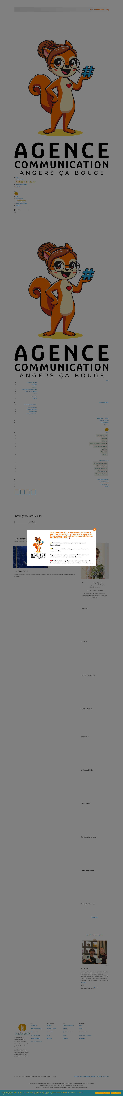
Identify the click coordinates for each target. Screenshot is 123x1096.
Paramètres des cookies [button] (102, 1093)
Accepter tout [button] (116, 1093)
